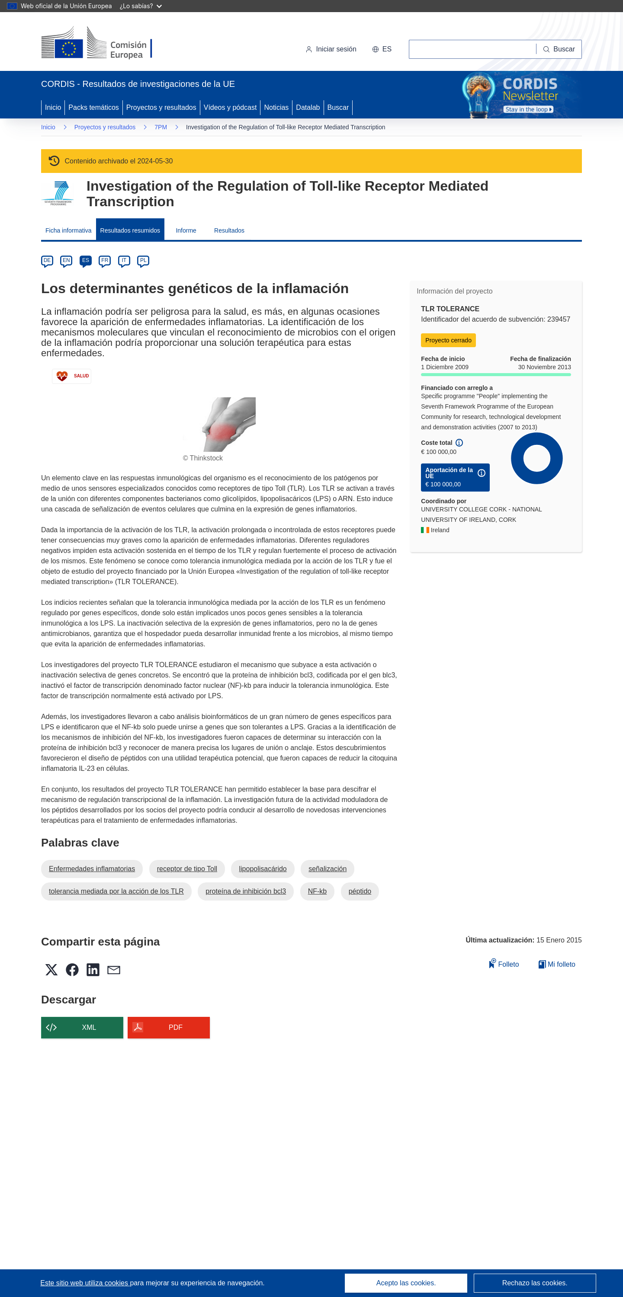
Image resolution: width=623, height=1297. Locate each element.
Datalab (308, 107)
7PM (160, 127)
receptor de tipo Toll (187, 868)
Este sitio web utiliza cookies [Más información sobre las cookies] (85, 1283)
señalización (327, 868)
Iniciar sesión (330, 49)
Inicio (53, 107)
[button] (381, 49)
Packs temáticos (93, 107)
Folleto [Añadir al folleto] (504, 963)
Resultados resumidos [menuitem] (130, 230)
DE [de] (47, 260)
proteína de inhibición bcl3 (246, 891)
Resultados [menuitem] (229, 230)
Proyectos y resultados (161, 107)
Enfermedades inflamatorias (92, 868)
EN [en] (66, 260)
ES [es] (85, 260)
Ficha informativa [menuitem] (68, 230)
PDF (176, 1027)
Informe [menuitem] (186, 230)
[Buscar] (559, 49)
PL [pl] (143, 260)
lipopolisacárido (262, 868)
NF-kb (317, 891)
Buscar (338, 107)
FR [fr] (104, 260)
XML (89, 1027)
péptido (360, 891)
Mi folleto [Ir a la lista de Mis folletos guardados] (557, 964)
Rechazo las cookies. (535, 1283)
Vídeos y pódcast (230, 107)
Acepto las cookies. (406, 1283)
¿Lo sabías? (141, 6)
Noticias (276, 107)
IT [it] (124, 260)
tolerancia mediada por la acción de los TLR (116, 891)
